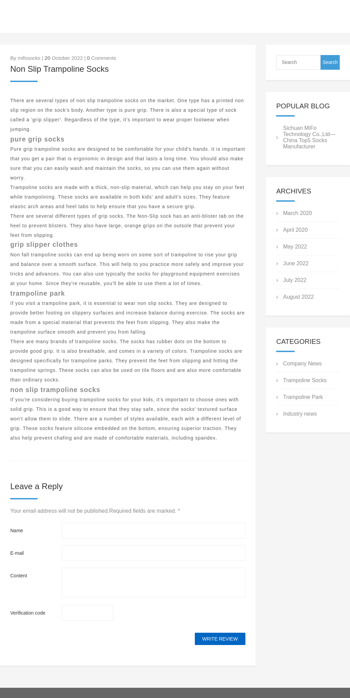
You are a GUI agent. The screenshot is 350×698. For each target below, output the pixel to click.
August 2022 (298, 297)
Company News (302, 363)
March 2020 (297, 213)
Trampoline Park (303, 397)
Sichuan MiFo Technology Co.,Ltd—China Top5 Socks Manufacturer (309, 137)
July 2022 (295, 280)
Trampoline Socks (304, 380)
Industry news (300, 414)
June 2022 (296, 263)
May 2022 (295, 247)
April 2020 (295, 230)
